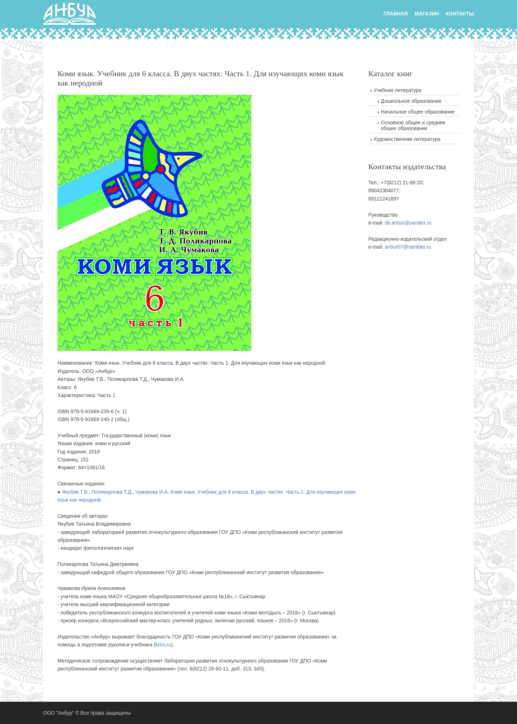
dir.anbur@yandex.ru (408, 223)
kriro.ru (163, 644)
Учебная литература (397, 90)
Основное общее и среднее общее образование (413, 125)
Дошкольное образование (411, 101)
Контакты (460, 14)
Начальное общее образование (418, 112)
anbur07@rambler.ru (408, 247)
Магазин (427, 14)
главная (395, 14)
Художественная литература (407, 139)
